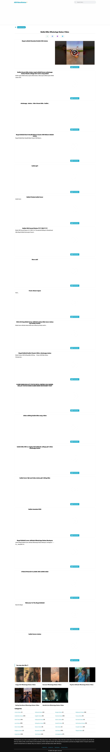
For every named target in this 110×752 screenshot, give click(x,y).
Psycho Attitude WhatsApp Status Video (81, 685)
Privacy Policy (64, 747)
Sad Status (57, 730)
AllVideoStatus (20, 2)
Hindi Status (17, 719)
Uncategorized (58, 734)
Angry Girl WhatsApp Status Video (25, 685)
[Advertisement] (55, 15)
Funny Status (79, 716)
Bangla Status (58, 712)
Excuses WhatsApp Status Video (52, 685)
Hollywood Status (39, 719)
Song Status (17, 734)
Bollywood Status (80, 712)
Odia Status (58, 727)
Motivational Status (80, 723)
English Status (38, 716)
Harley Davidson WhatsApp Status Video (27, 705)
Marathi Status (58, 723)
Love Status (17, 723)
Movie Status (18, 727)
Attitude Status (21, 27)
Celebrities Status (19, 716)
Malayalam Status (39, 723)
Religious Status (18, 730)
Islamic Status (58, 719)
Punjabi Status (79, 727)
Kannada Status (79, 719)
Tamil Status (38, 734)
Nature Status (38, 727)
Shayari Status (79, 730)
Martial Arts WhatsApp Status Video (53, 705)
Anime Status (18, 712)
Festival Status (58, 716)
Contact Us (50, 747)
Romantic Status (39, 730)
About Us (44, 747)
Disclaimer (57, 747)
